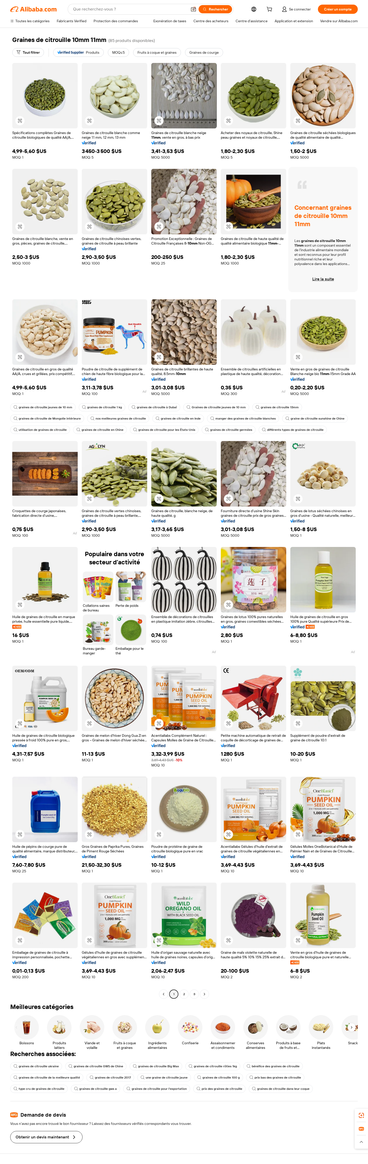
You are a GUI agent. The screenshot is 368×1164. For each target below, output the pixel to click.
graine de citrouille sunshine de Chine (314, 418)
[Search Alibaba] (129, 9)
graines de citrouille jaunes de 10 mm (43, 407)
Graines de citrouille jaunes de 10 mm (216, 407)
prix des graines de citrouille (219, 1089)
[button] (193, 9)
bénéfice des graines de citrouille (273, 1066)
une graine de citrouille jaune (164, 1077)
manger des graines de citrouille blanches (243, 418)
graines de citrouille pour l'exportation (156, 1089)
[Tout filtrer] (28, 52)
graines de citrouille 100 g (218, 1077)
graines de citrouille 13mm (277, 407)
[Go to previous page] (163, 994)
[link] (361, 1115)
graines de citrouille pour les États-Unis (164, 430)
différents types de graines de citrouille (293, 430)
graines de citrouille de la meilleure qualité (47, 1077)
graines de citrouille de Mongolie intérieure (47, 418)
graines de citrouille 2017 (110, 1077)
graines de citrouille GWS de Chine (95, 1066)
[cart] (270, 10)
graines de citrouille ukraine (36, 1066)
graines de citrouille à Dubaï (154, 407)
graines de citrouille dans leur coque (280, 1089)
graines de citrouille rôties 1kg (213, 1066)
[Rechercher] (215, 9)
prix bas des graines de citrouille (275, 1077)
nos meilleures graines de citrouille (118, 418)
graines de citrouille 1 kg (102, 407)
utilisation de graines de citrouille (40, 430)
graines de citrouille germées (228, 430)
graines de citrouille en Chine (99, 430)
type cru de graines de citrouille (39, 1089)
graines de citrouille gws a (95, 1089)
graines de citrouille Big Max (156, 1066)
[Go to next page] (204, 994)
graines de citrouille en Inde (178, 418)
